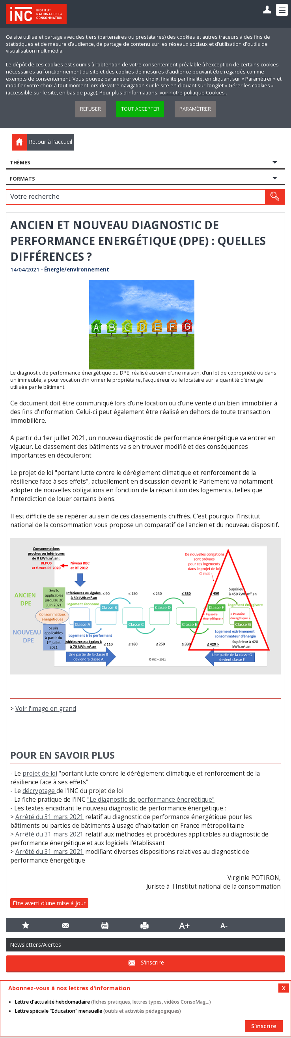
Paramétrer (195, 108)
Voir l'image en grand (45, 709)
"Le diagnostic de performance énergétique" (151, 799)
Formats (22, 178)
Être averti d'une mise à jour (49, 903)
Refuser (90, 108)
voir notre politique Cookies (193, 92)
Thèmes (20, 162)
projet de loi (39, 773)
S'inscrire (152, 962)
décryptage (39, 791)
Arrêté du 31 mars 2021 (49, 817)
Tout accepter (140, 108)
